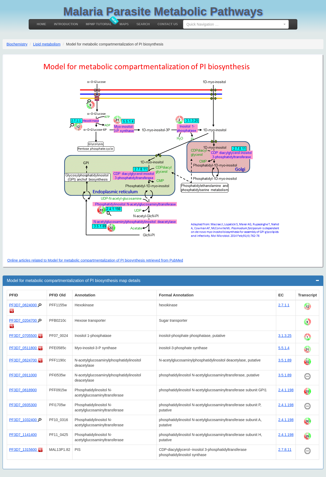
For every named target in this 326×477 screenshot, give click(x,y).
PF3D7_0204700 (23, 320)
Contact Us (168, 24)
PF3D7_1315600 (23, 449)
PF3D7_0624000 (23, 305)
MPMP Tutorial (99, 24)
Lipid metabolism (47, 44)
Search (143, 24)
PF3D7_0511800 (23, 348)
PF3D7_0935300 (23, 405)
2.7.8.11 (285, 449)
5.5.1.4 (283, 348)
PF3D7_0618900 (23, 390)
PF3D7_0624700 (23, 360)
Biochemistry (17, 44)
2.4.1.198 (285, 390)
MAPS (124, 24)
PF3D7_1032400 (23, 420)
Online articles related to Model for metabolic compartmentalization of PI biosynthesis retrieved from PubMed (95, 260)
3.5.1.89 (285, 360)
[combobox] (236, 24)
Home (41, 24)
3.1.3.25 (285, 336)
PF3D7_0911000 (23, 375)
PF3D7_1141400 (23, 435)
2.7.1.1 (283, 305)
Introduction (66, 24)
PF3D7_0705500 (23, 336)
